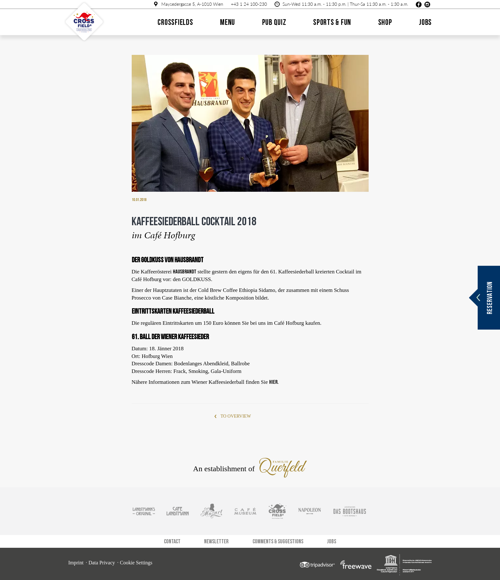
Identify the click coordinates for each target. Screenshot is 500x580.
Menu (227, 22)
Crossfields (175, 22)
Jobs (425, 22)
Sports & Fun (332, 22)
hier (273, 382)
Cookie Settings (136, 562)
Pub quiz (274, 22)
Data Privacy (101, 562)
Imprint (76, 562)
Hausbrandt (185, 271)
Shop (385, 22)
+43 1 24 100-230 (249, 4)
